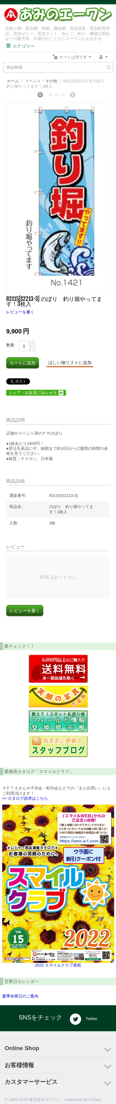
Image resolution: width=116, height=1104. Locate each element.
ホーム (13, 81)
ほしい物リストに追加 (70, 362)
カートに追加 (23, 362)
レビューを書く (20, 312)
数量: (10, 345)
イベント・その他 (41, 81)
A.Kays (94, 1099)
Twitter (83, 1019)
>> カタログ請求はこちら (25, 798)
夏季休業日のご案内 (20, 996)
